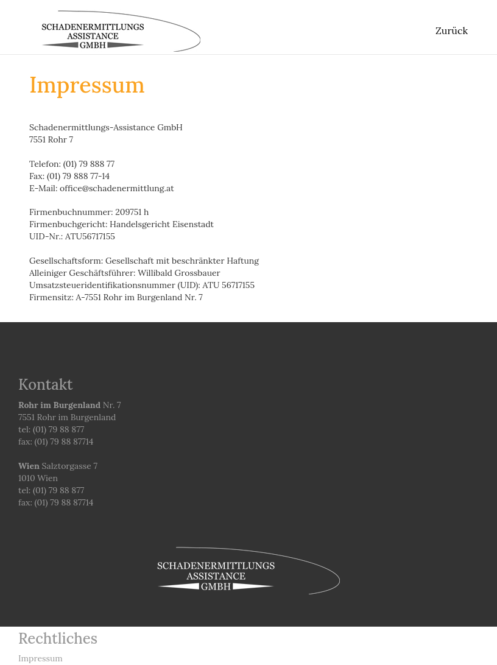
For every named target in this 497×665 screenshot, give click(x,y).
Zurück (451, 30)
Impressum (40, 658)
